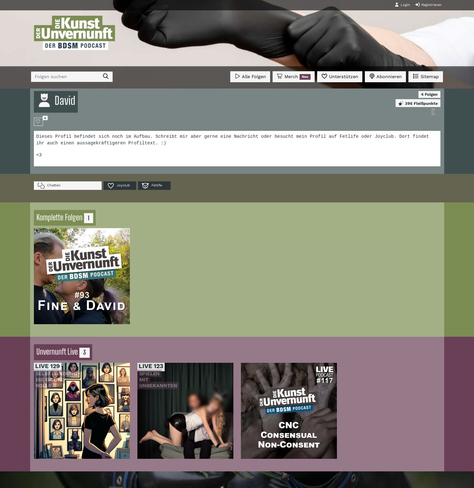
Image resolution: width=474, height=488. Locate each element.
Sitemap (426, 76)
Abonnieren (385, 76)
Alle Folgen (250, 76)
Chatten (49, 186)
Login (402, 5)
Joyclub (118, 186)
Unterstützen (339, 76)
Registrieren (428, 5)
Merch (294, 76)
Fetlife (152, 186)
